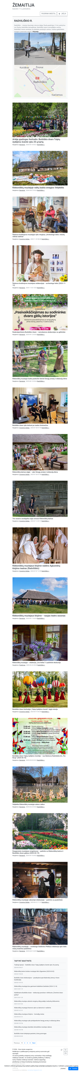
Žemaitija (23, 5)
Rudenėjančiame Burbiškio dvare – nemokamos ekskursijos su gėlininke (39, 332)
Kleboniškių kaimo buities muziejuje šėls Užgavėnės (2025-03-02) (34, 971)
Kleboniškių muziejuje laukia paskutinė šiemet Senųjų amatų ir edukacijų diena (40, 379)
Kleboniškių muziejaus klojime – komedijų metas (29, 1014)
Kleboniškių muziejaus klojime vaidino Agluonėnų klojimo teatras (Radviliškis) (36, 567)
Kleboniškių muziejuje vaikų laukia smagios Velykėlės (38, 187)
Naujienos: (19, 144)
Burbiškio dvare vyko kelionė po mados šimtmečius (30, 425)
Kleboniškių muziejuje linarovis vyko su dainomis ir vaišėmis (32, 1008)
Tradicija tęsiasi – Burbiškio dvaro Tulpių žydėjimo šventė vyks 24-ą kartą (36, 965)
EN (66, 1053)
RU (66, 1050)
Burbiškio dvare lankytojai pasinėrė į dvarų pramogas (30, 1033)
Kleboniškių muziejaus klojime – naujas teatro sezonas (39, 615)
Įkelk (62, 14)
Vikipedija (35, 31)
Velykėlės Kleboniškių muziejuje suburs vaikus (29, 804)
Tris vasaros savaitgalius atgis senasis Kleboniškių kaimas (33, 519)
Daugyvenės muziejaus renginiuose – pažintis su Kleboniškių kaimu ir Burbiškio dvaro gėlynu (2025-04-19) (38, 852)
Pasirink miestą (48, 14)
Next (33, 1043)
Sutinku (73, 1069)
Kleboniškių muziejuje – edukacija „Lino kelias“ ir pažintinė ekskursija (37, 663)
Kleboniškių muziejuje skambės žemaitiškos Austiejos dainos (33, 1027)
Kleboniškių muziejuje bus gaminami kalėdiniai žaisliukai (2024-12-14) (35, 986)
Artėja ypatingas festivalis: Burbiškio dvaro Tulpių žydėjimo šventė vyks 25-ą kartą (36, 140)
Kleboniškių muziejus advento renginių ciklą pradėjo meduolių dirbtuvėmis (36, 1001)
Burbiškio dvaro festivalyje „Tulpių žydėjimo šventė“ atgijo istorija (35, 709)
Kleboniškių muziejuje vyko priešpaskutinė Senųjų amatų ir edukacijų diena (37, 1020)
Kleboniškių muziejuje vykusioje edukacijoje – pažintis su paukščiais (38, 900)
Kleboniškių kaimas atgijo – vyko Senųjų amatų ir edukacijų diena (35, 472)
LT (61, 1050)
